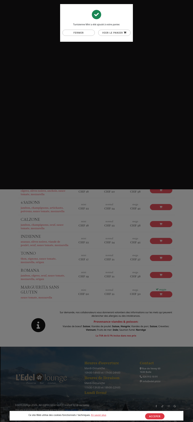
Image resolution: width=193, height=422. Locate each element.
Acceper (154, 416)
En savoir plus (98, 415)
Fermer (79, 32)
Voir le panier (114, 32)
